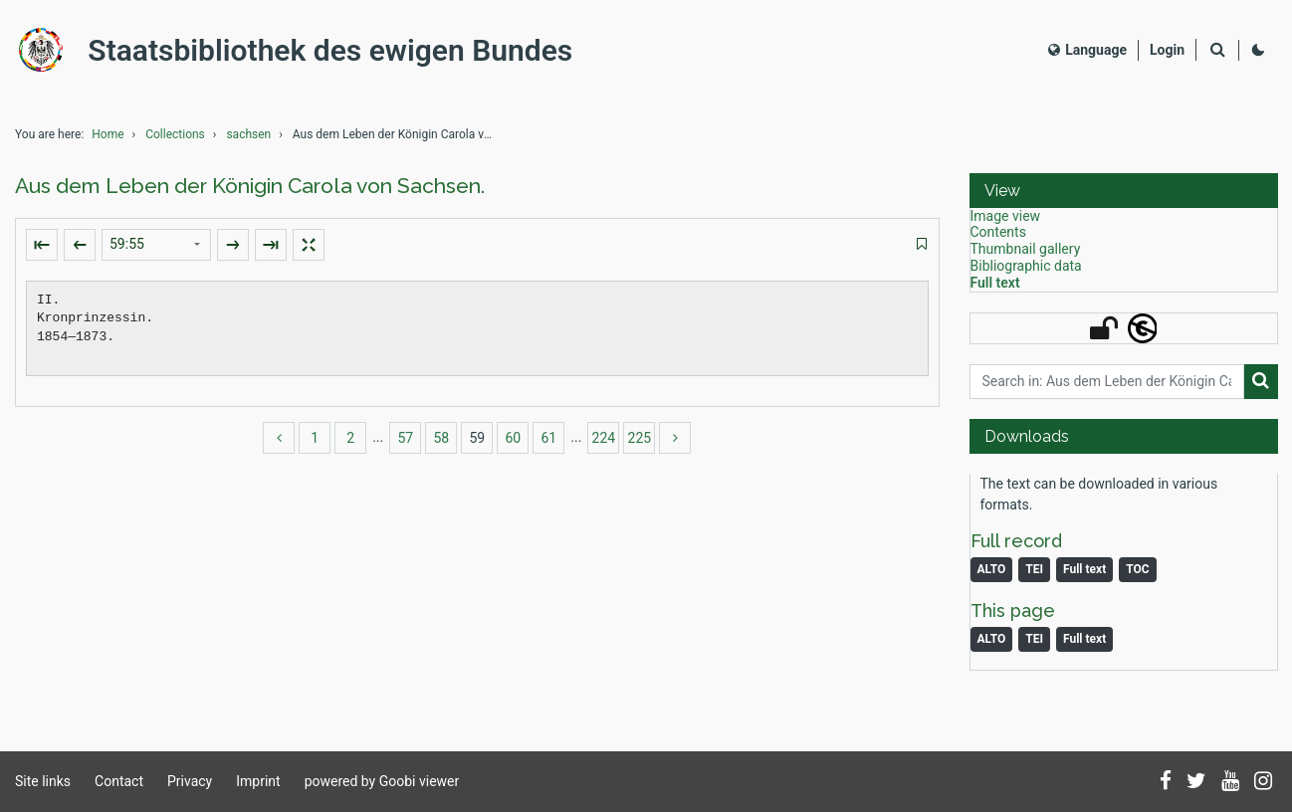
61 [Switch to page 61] (548, 449)
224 (604, 449)
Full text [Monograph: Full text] (1084, 581)
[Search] (1217, 56)
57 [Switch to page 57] (405, 449)
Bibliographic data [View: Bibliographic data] (1026, 277)
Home (107, 145)
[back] (279, 449)
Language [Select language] (1087, 55)
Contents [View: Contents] (998, 244)
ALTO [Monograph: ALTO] (991, 581)
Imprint (258, 781)
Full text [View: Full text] (995, 294)
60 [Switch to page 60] (513, 449)
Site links (43, 781)
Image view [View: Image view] (1005, 227)
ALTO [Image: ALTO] (991, 651)
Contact (119, 781)
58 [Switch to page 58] (441, 449)
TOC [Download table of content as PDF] (1137, 581)
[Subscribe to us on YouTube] (1230, 782)
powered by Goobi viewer (382, 781)
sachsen (248, 145)
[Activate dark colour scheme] (1258, 56)
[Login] (1167, 55)
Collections (175, 145)
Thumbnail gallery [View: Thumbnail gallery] (1025, 261)
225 (640, 449)
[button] (1123, 201)
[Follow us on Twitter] (1196, 782)
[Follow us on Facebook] (1166, 782)
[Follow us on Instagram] (1263, 782)
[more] (675, 449)
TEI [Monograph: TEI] (1034, 581)
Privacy (189, 781)
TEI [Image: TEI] (1034, 651)
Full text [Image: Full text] (1084, 651)
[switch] (922, 256)
